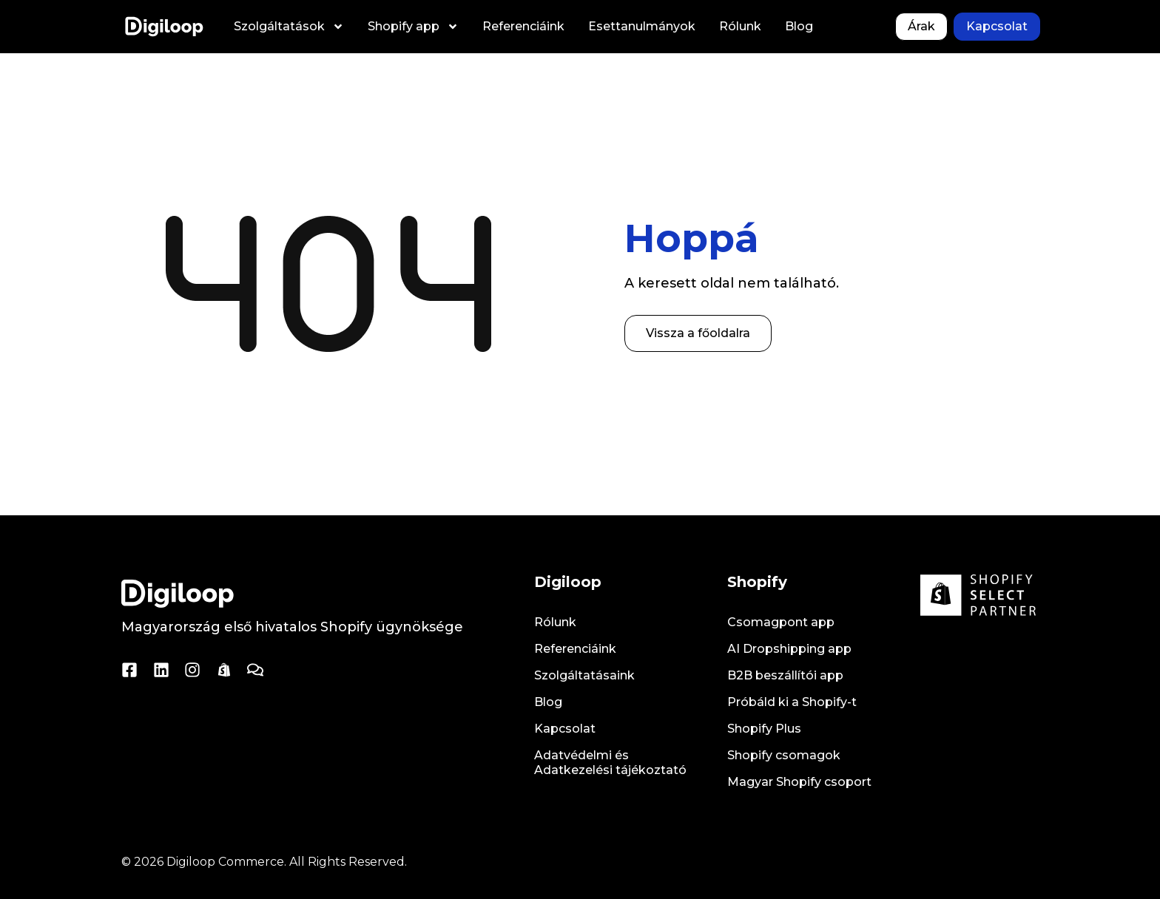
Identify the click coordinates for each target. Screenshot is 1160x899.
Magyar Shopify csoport (799, 782)
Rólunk (740, 26)
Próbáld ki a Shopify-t (792, 702)
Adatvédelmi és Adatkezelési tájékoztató (610, 762)
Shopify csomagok (783, 755)
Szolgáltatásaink (584, 675)
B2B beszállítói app (785, 675)
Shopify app (413, 26)
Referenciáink (523, 26)
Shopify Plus (764, 729)
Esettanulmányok (641, 26)
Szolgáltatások (289, 26)
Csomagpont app (780, 622)
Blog (799, 26)
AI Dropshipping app (789, 649)
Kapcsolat (565, 729)
